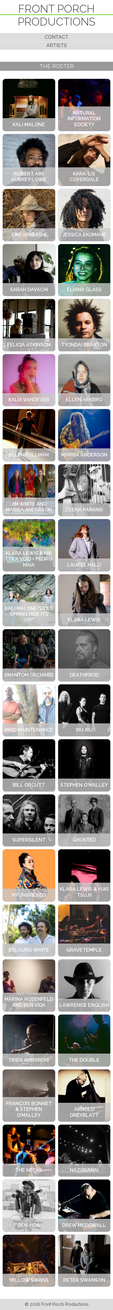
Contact (56, 37)
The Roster (56, 66)
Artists (56, 45)
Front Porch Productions (56, 15)
